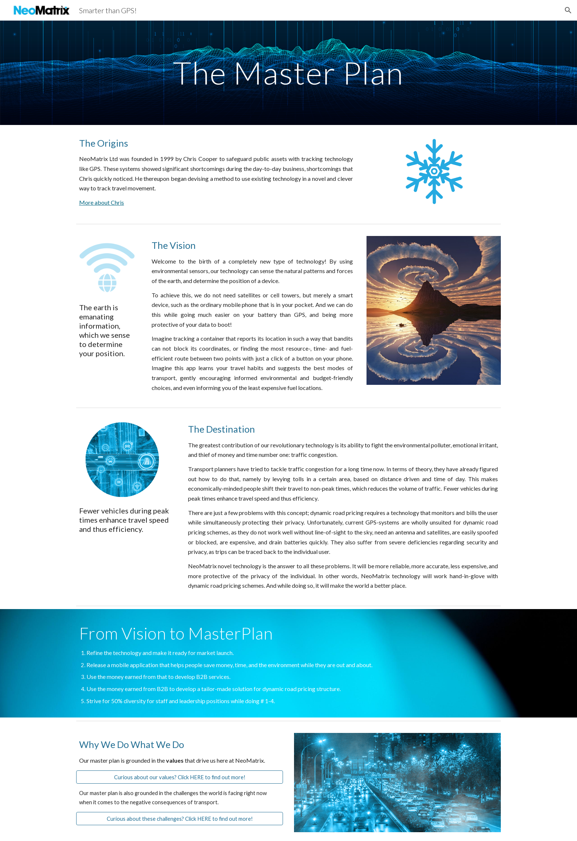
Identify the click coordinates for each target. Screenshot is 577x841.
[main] (288, 72)
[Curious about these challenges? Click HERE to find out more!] (180, 818)
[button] (568, 10)
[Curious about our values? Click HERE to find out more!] (180, 777)
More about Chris (101, 202)
